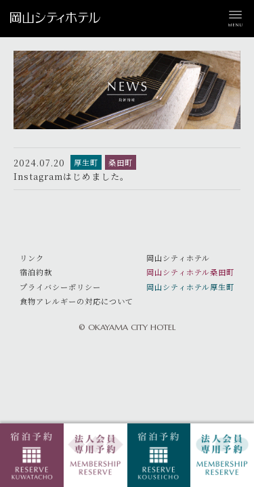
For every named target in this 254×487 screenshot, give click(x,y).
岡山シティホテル (178, 257)
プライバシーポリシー (60, 286)
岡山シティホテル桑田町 (190, 271)
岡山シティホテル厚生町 (190, 286)
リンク (32, 257)
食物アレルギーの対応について (76, 301)
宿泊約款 (36, 271)
